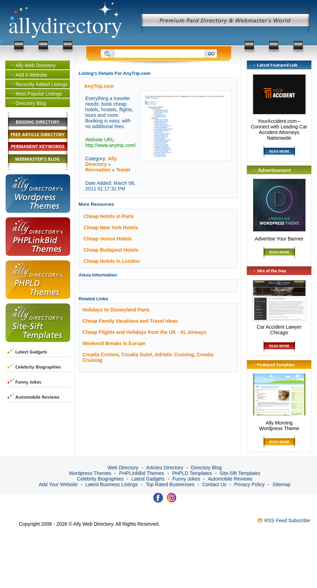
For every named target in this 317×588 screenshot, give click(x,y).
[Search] (159, 54)
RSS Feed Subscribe (287, 520)
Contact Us (214, 484)
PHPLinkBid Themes (141, 473)
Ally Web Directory (35, 65)
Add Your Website (58, 484)
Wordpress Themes (90, 473)
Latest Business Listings (112, 484)
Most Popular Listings (38, 94)
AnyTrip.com (99, 86)
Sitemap (281, 484)
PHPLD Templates (192, 473)
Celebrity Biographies (100, 479)
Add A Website (31, 75)
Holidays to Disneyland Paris (115, 310)
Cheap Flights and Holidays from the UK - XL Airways (144, 332)
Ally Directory (101, 161)
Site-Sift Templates (240, 473)
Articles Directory (164, 467)
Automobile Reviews (230, 479)
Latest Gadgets (147, 479)
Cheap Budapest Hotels (110, 250)
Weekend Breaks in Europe (113, 343)
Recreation (97, 170)
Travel (123, 170)
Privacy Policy (249, 484)
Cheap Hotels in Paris (108, 216)
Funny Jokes (186, 479)
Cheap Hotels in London (111, 261)
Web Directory (123, 467)
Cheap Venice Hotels (107, 238)
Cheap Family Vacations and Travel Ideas (130, 321)
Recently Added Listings (41, 84)
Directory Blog (30, 103)
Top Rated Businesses (170, 484)
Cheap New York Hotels (110, 227)
